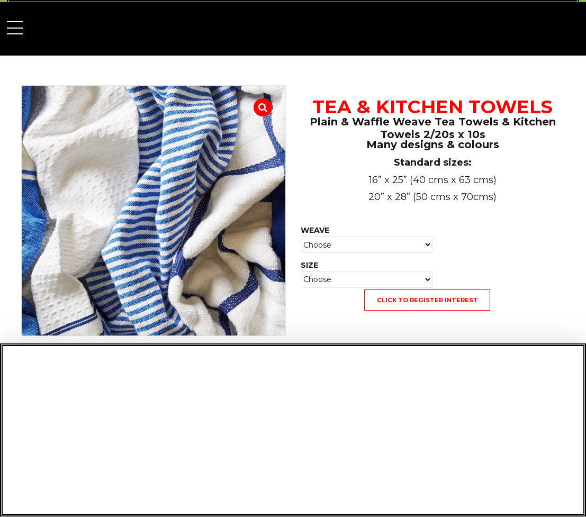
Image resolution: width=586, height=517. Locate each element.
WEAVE (315, 230)
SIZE (309, 265)
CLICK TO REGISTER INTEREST (427, 300)
